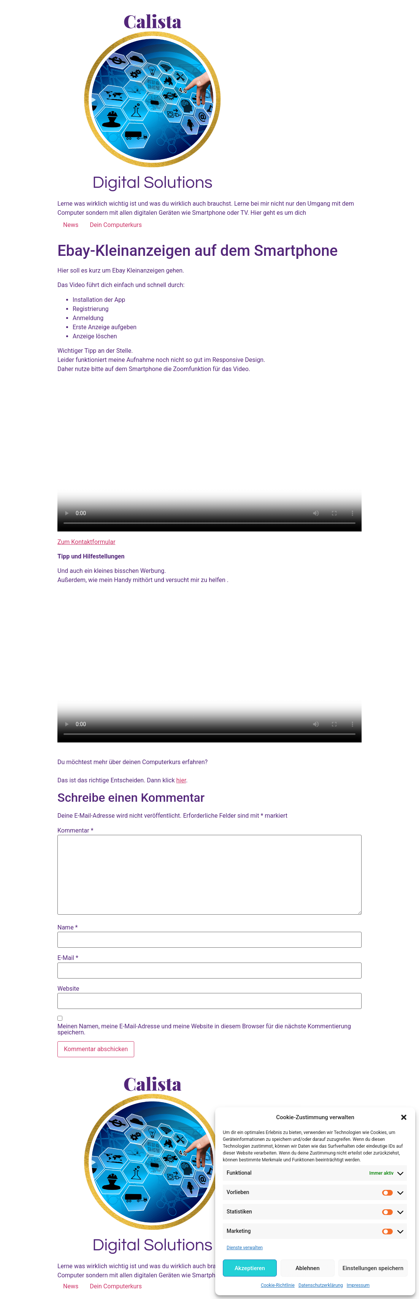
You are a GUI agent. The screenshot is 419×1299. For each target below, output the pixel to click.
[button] (404, 1117)
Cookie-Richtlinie (278, 1285)
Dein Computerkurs (116, 224)
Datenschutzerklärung (320, 1285)
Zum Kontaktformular (86, 542)
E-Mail (67, 958)
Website (68, 989)
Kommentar (75, 831)
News (70, 224)
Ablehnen (307, 1268)
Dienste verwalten (245, 1247)
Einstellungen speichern (373, 1268)
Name (67, 928)
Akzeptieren (250, 1268)
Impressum (358, 1285)
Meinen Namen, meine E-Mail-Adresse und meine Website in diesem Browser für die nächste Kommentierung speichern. (204, 1029)
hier (181, 780)
